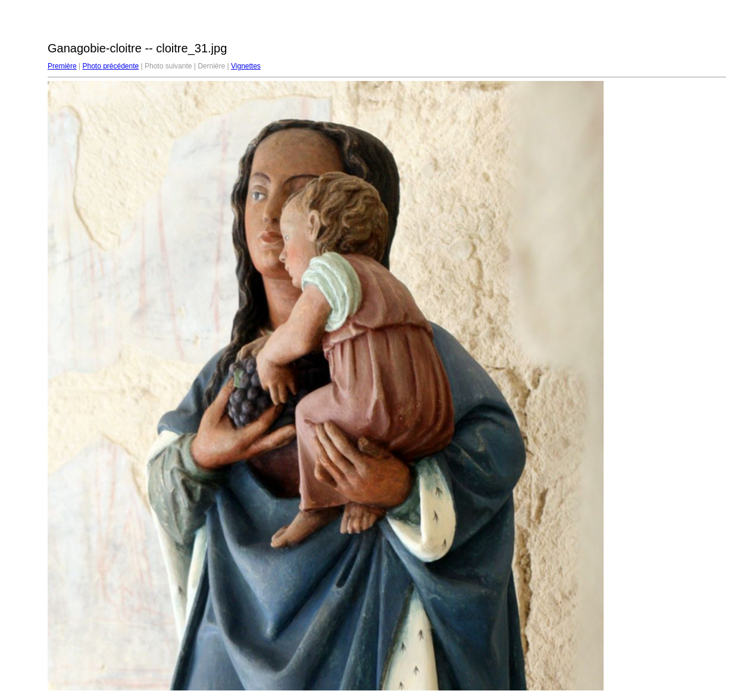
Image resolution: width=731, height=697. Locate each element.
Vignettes (246, 66)
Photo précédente (110, 66)
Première (62, 66)
